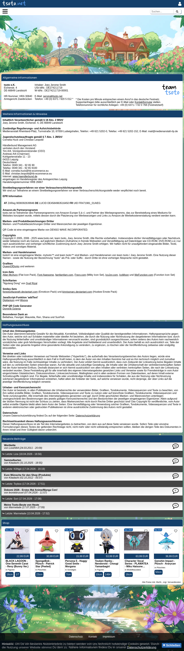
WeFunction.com (143, 277)
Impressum (109, 638)
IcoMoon (124, 277)
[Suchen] (177, 11)
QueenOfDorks (11, 268)
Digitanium (9, 302)
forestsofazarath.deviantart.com (20, 294)
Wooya (24, 302)
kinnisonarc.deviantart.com (77, 294)
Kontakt (92, 638)
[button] (5, 11)
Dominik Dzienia (12, 310)
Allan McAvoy (10, 277)
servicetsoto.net (52, 98)
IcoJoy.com (111, 277)
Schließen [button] (171, 645)
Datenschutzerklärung (88, 417)
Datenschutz (76, 638)
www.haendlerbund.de (25, 178)
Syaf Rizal (31, 285)
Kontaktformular (143, 104)
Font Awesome (45, 277)
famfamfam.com (64, 277)
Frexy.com (80, 277)
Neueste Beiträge (14, 441)
